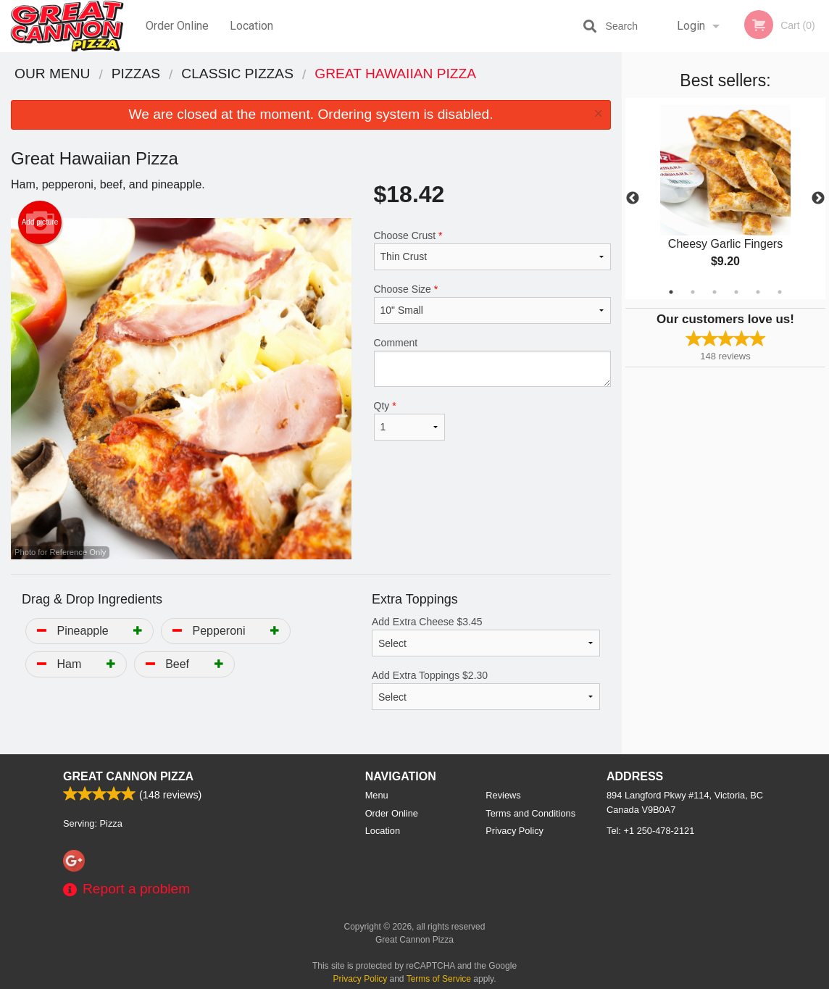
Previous (632, 198)
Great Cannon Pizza (128, 776)
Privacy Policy (514, 830)
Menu (376, 795)
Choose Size (493, 303)
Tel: (650, 830)
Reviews (503, 795)
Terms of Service (439, 979)
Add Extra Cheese (486, 636)
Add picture (40, 222)
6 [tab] (779, 292)
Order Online (177, 26)
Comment (493, 362)
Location (251, 26)
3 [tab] (714, 292)
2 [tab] (693, 292)
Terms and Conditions (530, 813)
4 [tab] (736, 292)
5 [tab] (758, 292)
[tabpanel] (725, 198)
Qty (409, 420)
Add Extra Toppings (486, 689)
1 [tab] (671, 292)
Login (691, 26)
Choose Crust (493, 250)
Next (818, 198)
